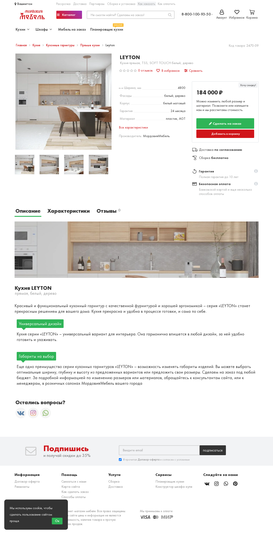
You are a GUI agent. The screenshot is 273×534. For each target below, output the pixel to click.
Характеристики (68, 210)
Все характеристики (133, 127)
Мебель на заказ (72, 29)
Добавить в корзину (225, 134)
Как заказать (146, 4)
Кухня (37, 45)
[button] (256, 171)
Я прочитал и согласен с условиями (154, 460)
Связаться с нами (73, 481)
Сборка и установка (121, 4)
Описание (27, 210)
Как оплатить (166, 4)
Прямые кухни (90, 45)
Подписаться (212, 450)
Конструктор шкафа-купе (173, 486)
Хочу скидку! (248, 85)
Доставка (80, 4)
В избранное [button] (168, 70)
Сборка (113, 481)
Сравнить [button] (193, 70)
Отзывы (108, 210)
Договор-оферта (27, 481)
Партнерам (96, 4)
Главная (22, 45)
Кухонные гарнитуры (60, 45)
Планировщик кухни (106, 29)
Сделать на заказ (225, 123)
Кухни (23, 29)
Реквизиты (22, 486)
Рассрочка (63, 4)
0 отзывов (145, 70)
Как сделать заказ (75, 491)
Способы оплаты (73, 497)
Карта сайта (70, 486)
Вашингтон (23, 4)
